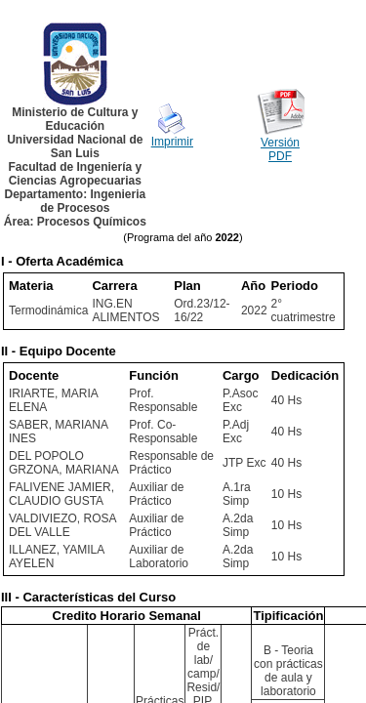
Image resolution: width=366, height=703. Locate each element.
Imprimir (172, 141)
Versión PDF (280, 149)
